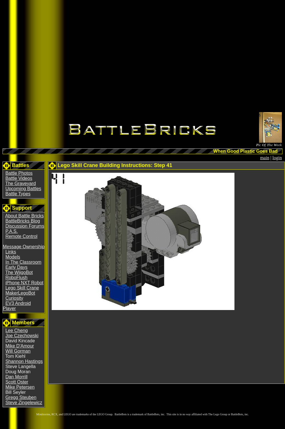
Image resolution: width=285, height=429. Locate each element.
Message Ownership (24, 246)
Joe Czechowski (22, 335)
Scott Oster (16, 382)
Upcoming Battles (23, 188)
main (264, 157)
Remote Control (21, 236)
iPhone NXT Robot (24, 282)
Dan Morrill (16, 376)
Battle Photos (19, 173)
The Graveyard (20, 183)
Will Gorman (18, 351)
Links (10, 251)
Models (12, 257)
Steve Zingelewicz (23, 402)
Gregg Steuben (21, 397)
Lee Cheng (16, 330)
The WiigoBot (19, 272)
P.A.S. (11, 231)
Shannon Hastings (24, 361)
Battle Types (18, 193)
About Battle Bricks (24, 215)
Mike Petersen (20, 387)
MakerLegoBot (20, 293)
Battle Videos (18, 178)
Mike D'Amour (19, 345)
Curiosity (14, 298)
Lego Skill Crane (22, 287)
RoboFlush (16, 277)
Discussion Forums (24, 226)
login (277, 157)
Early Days (16, 267)
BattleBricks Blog (22, 221)
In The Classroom (23, 262)
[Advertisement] (104, 57)
